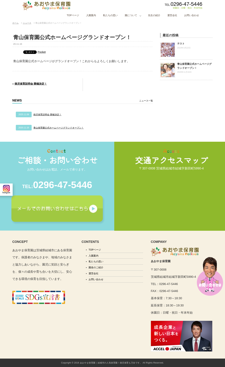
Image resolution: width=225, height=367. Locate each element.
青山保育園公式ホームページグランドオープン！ (58, 127)
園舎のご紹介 (96, 267)
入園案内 (91, 15)
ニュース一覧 (146, 100)
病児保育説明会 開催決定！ (31, 83)
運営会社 (172, 15)
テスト (181, 43)
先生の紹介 (154, 15)
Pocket (42, 51)
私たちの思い (110, 15)
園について (131, 15)
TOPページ (73, 15)
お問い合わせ (191, 15)
